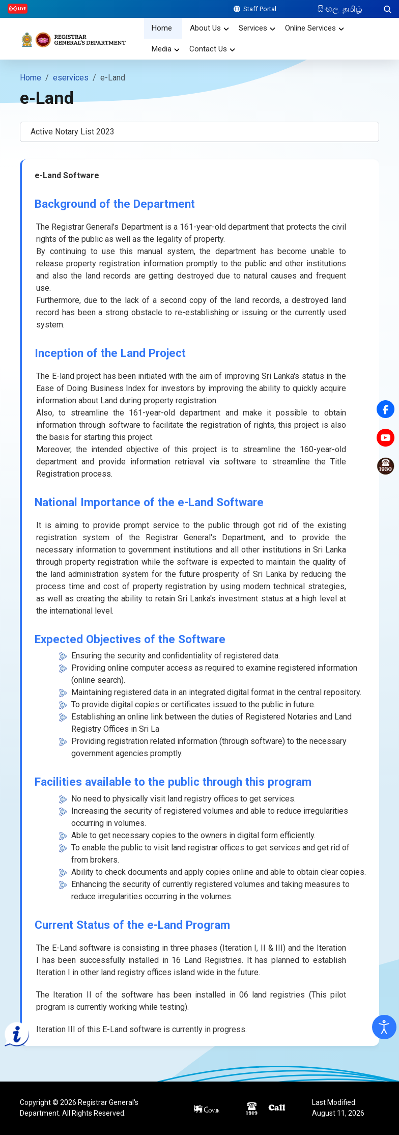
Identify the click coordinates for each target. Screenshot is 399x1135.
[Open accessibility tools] (384, 1027)
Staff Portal (255, 9)
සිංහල (329, 9)
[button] (199, 132)
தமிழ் (352, 9)
